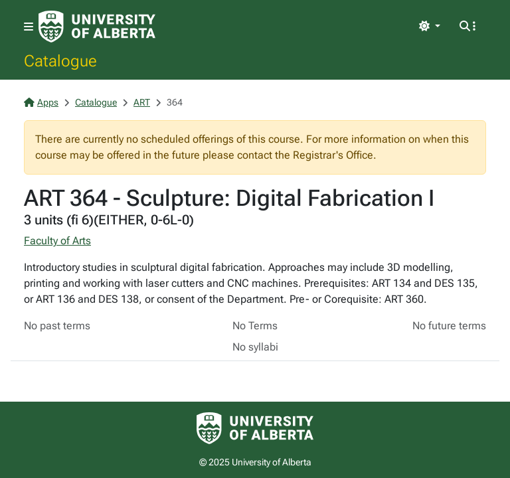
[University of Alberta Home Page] (97, 26)
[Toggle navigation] (28, 27)
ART (141, 102)
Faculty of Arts (57, 240)
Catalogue (60, 60)
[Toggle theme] (429, 26)
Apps (41, 102)
